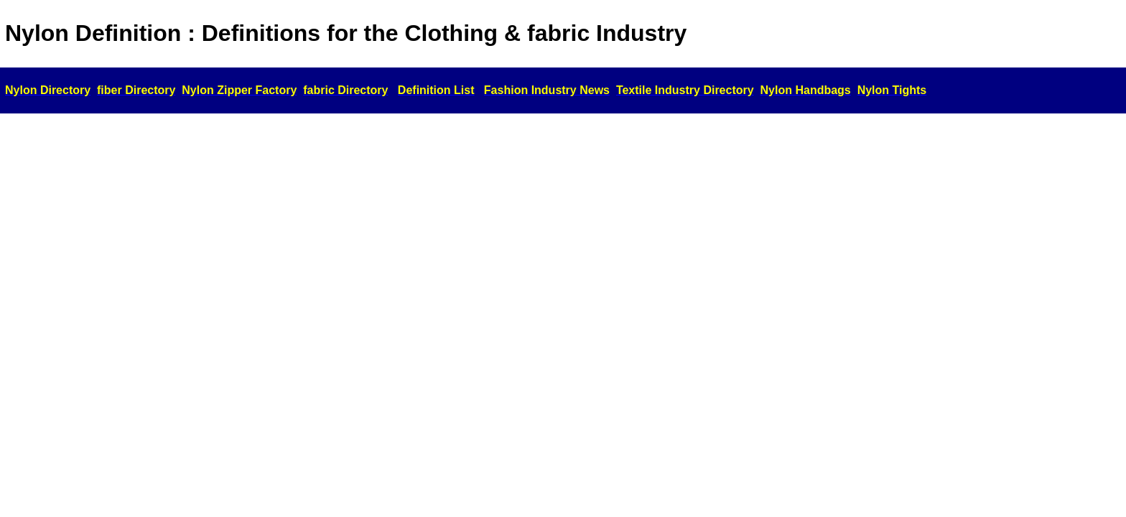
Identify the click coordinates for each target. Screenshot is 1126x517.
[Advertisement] (563, 226)
